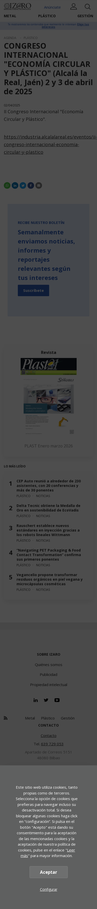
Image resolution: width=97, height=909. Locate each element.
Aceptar (48, 872)
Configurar (48, 889)
